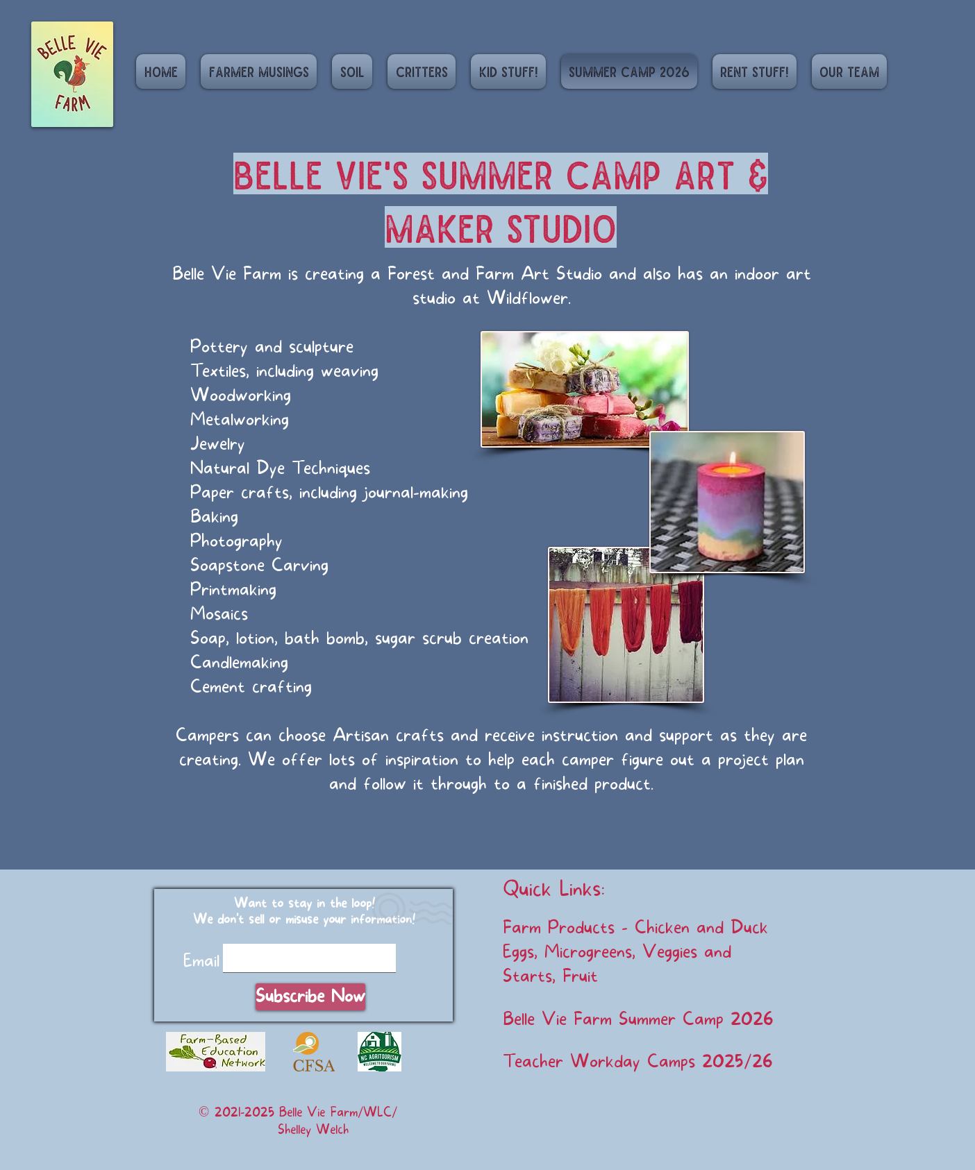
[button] (352, 71)
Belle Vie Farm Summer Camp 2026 (638, 1019)
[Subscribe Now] (310, 996)
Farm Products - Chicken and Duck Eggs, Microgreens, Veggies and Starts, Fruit (635, 952)
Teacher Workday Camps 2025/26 (638, 1062)
